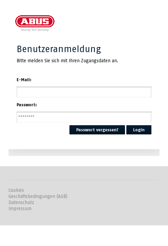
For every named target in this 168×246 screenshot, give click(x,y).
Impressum (19, 208)
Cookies (16, 190)
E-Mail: (24, 79)
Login (139, 129)
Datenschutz (21, 202)
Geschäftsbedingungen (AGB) (37, 196)
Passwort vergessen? (97, 129)
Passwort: (27, 104)
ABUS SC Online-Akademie (35, 22)
